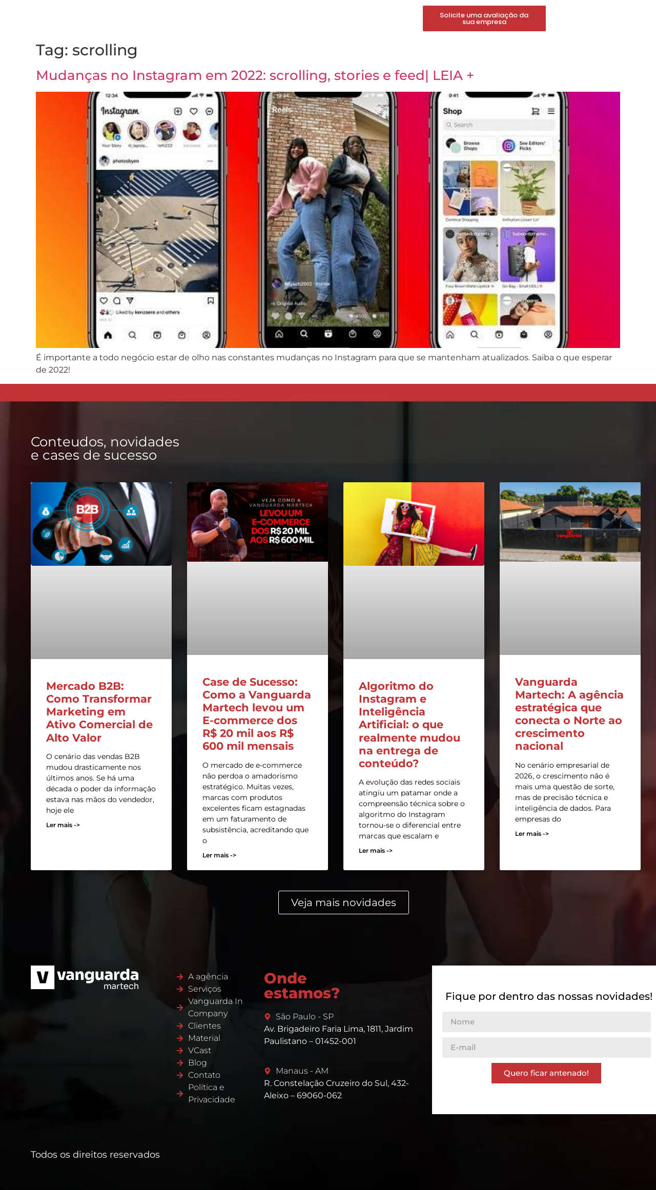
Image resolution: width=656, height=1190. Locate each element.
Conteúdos (319, 18)
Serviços (227, 18)
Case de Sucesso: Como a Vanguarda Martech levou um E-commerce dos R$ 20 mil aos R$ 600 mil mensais (256, 714)
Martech (186, 18)
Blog (358, 18)
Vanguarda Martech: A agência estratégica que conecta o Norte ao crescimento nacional (569, 714)
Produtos (270, 18)
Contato (391, 18)
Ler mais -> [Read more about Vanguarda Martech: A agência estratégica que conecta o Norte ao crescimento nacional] (532, 833)
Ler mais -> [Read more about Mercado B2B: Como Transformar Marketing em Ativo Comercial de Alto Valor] (63, 825)
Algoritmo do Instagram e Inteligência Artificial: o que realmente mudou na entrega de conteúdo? (409, 725)
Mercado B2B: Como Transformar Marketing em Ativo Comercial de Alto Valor (99, 712)
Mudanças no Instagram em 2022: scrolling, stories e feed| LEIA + (255, 75)
